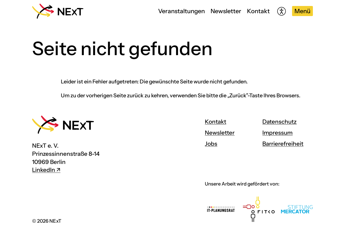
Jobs (211, 143)
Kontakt (258, 11)
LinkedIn (43, 169)
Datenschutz (279, 121)
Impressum (277, 132)
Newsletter (226, 11)
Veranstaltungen (181, 11)
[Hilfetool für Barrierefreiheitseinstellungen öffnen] (281, 11)
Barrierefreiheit (282, 143)
